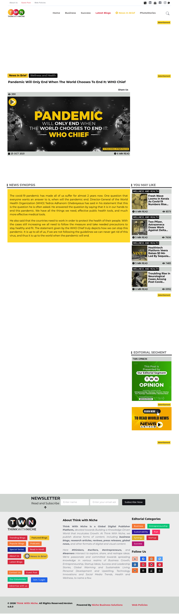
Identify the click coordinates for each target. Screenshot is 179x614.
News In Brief (125, 12)
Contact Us (14, 573)
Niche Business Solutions (107, 605)
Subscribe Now (133, 502)
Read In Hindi (37, 550)
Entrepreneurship (158, 526)
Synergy (138, 538)
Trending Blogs (17, 538)
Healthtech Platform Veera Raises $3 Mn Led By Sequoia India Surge (158, 252)
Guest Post (26, 2)
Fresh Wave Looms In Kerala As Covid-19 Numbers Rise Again (158, 200)
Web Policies (40, 2)
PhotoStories (148, 12)
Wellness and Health (43, 75)
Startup (152, 538)
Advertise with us (18, 587)
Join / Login (39, 581)
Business (70, 12)
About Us (14, 2)
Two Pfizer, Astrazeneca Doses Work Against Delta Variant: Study (157, 226)
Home (56, 12)
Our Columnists (17, 580)
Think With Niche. (27, 604)
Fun (156, 532)
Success (86, 12)
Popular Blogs (17, 544)
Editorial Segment (149, 352)
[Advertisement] (93, 47)
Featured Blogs (39, 538)
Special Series (17, 550)
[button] (167, 13)
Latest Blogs (103, 12)
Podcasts (34, 544)
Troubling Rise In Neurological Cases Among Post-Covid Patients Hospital (159, 277)
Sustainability (141, 532)
